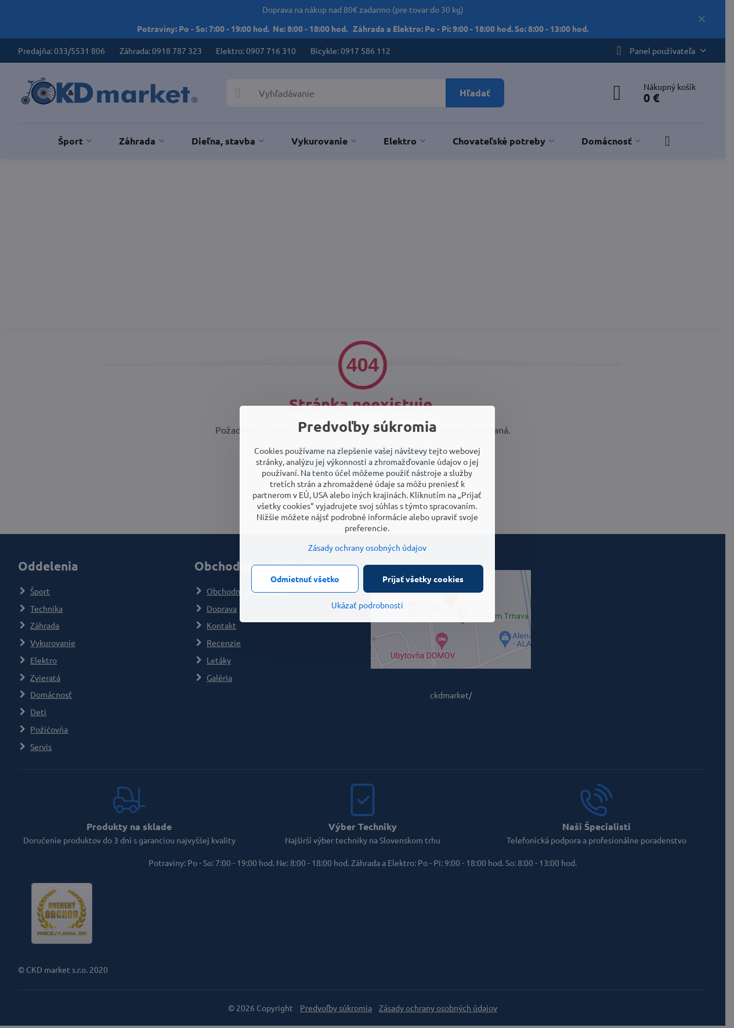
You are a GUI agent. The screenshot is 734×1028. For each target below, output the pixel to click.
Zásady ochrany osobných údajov (367, 547)
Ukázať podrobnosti (367, 605)
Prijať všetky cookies (423, 578)
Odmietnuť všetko (304, 578)
